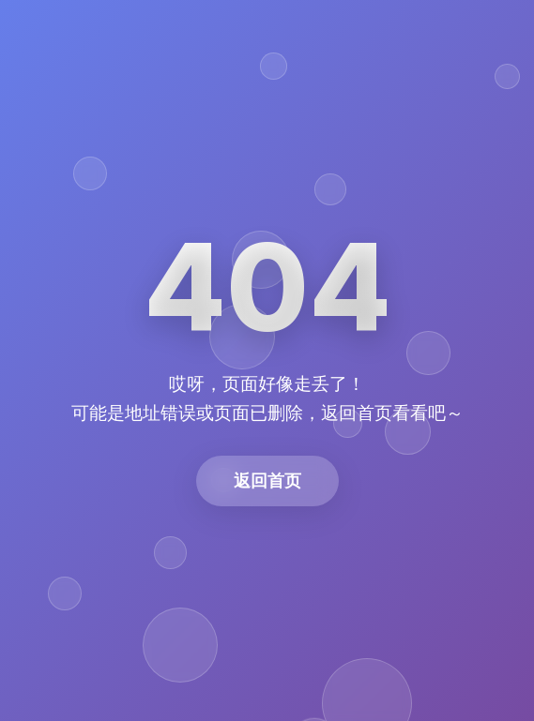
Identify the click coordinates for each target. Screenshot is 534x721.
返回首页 (267, 480)
